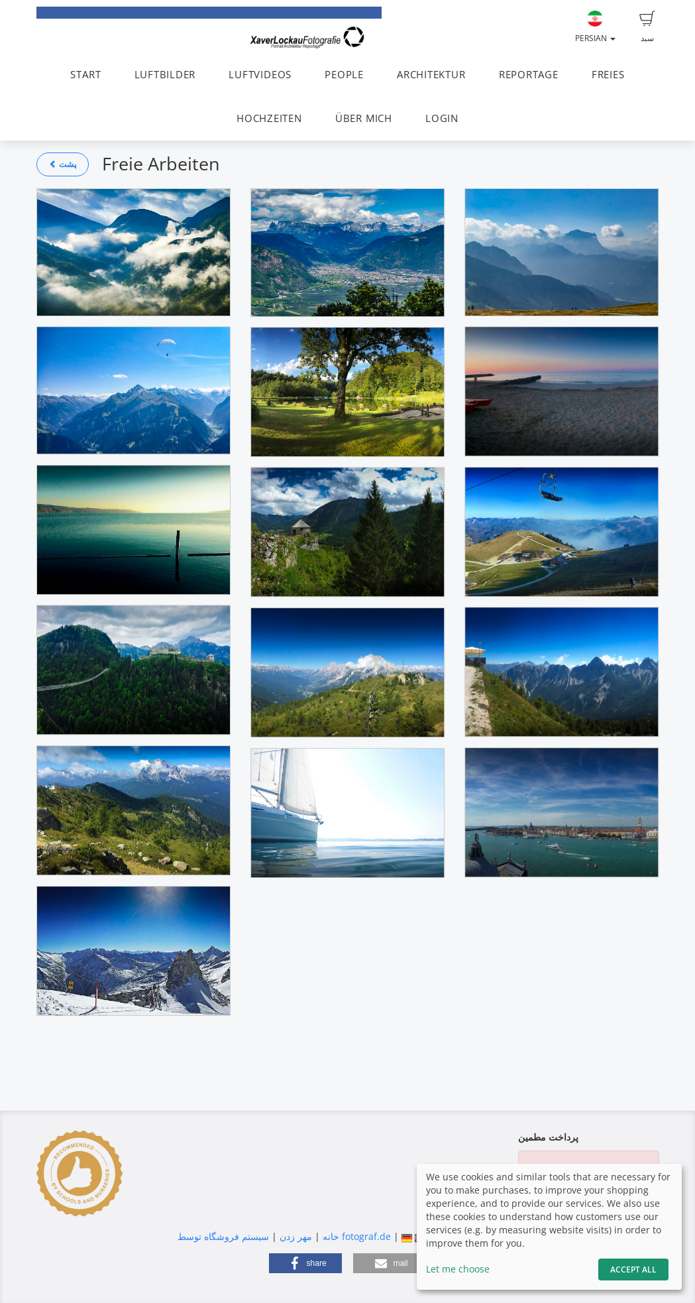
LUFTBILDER (165, 75)
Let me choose (458, 1269)
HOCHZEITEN (269, 118)
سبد (647, 27)
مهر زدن (296, 1236)
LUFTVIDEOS (260, 75)
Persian (595, 27)
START (85, 75)
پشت (62, 164)
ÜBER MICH (363, 118)
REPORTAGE (529, 75)
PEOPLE (344, 75)
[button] (305, 1263)
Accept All (633, 1269)
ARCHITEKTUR (431, 75)
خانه (331, 1236)
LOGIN (441, 118)
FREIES (608, 75)
